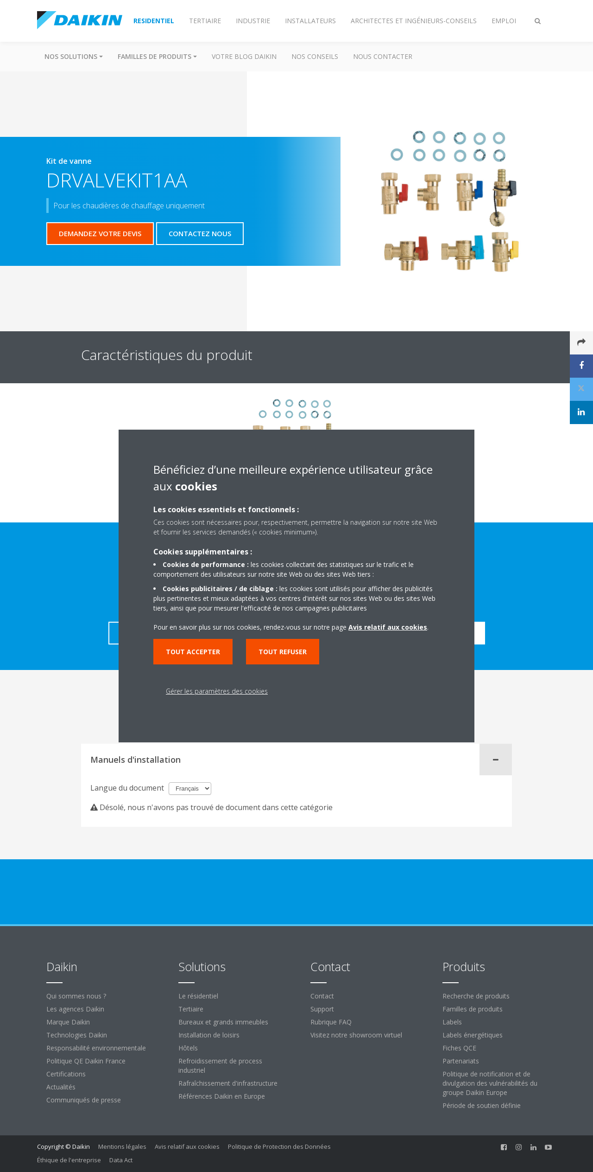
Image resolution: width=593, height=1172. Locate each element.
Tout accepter (193, 651)
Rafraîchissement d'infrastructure (228, 1083)
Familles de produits (472, 1009)
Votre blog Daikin (244, 56)
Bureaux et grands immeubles (223, 1021)
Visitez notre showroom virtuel (356, 1034)
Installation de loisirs (209, 1034)
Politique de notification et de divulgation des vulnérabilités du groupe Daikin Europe (489, 1083)
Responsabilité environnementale (96, 1047)
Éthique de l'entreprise (69, 1160)
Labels (452, 1021)
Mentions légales (122, 1146)
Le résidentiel (198, 996)
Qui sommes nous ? (76, 996)
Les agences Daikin (75, 1009)
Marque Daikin (68, 1021)
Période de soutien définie (481, 1105)
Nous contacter (382, 56)
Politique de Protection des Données (279, 1146)
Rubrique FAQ (331, 1021)
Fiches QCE (459, 1047)
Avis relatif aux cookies (187, 1146)
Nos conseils (314, 56)
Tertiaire (190, 1009)
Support (322, 1009)
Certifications (66, 1073)
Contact (322, 996)
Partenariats (460, 1060)
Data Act (120, 1160)
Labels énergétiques (472, 1034)
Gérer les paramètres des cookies (217, 691)
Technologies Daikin (76, 1034)
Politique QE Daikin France (86, 1060)
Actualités (61, 1086)
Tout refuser (283, 651)
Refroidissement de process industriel (220, 1065)
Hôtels (188, 1047)
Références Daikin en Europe (221, 1096)
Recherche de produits (476, 996)
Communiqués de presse (83, 1099)
